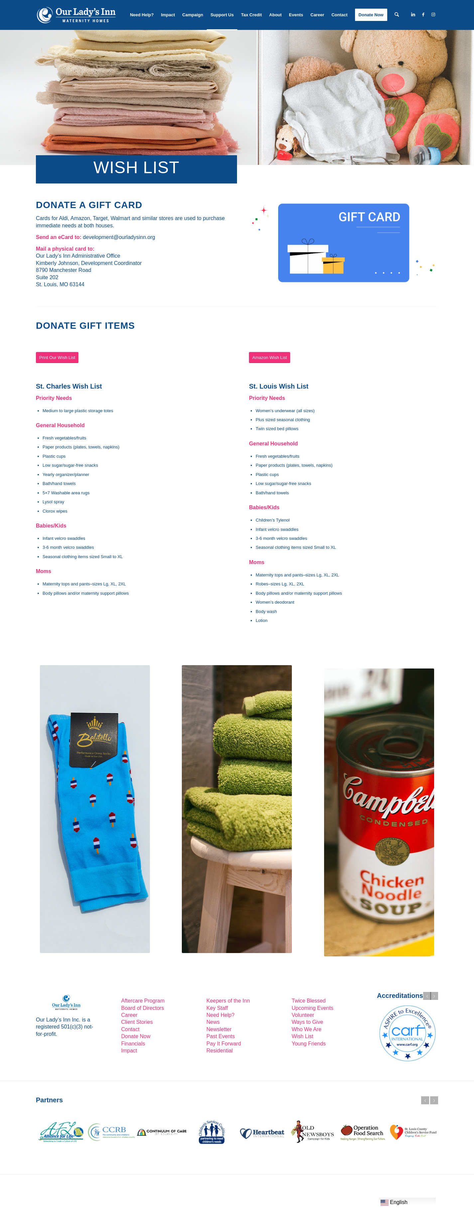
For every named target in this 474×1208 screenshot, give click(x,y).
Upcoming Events (312, 1008)
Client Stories (137, 1022)
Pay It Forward (223, 1043)
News (213, 1022)
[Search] (397, 15)
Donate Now (136, 1036)
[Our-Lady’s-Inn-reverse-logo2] (76, 15)
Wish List (302, 1036)
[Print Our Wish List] (57, 357)
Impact (129, 1050)
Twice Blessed (309, 1001)
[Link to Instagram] (433, 15)
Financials (133, 1043)
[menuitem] (142, 15)
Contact (130, 1029)
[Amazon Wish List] (269, 357)
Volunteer (303, 1015)
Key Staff (217, 1008)
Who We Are (307, 1029)
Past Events (220, 1036)
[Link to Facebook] (423, 15)
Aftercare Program (143, 1001)
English (394, 1203)
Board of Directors (142, 1008)
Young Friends (309, 1043)
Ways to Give (307, 1022)
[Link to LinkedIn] (413, 15)
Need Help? (220, 1015)
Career (129, 1015)
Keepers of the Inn (228, 1001)
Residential (219, 1050)
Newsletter (219, 1029)
